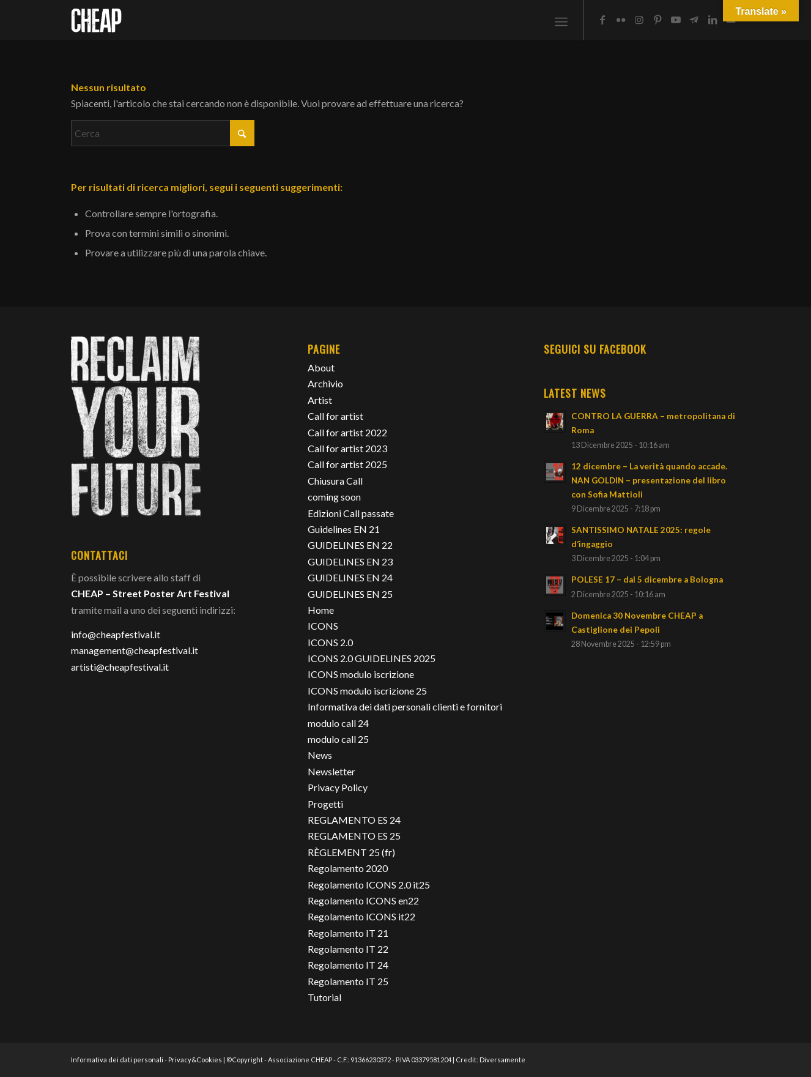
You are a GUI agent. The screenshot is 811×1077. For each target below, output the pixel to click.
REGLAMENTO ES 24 (354, 819)
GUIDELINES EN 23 (350, 561)
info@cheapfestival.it (115, 634)
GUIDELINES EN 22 (350, 545)
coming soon (334, 496)
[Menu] (561, 20)
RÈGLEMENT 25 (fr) (351, 852)
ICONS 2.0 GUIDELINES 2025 (371, 658)
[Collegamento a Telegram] (694, 19)
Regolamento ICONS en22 (363, 900)
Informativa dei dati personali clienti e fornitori (405, 706)
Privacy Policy (338, 787)
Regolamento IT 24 (348, 965)
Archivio (325, 383)
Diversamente (502, 1060)
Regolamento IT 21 (348, 933)
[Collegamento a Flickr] (621, 19)
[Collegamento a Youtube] (676, 19)
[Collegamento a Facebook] (602, 19)
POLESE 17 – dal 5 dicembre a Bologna (647, 579)
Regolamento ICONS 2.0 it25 (369, 884)
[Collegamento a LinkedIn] (712, 19)
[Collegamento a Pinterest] (657, 19)
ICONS (323, 626)
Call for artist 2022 (347, 432)
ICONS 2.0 (330, 642)
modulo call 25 (338, 739)
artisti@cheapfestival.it (120, 667)
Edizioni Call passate (351, 513)
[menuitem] (561, 20)
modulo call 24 (338, 723)
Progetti (325, 804)
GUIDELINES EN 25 (350, 594)
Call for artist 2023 (347, 448)
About (321, 367)
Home (321, 610)
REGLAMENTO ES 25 (354, 835)
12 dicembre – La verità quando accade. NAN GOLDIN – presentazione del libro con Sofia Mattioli (649, 480)
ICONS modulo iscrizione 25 (367, 690)
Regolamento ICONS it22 (361, 916)
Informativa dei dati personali (117, 1060)
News (320, 755)
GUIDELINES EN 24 (350, 577)
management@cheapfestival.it (134, 650)
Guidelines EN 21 (344, 529)
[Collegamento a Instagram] (639, 19)
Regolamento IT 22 (348, 949)
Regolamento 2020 (348, 868)
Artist (320, 400)
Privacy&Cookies (195, 1060)
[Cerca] (162, 133)
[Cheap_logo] (96, 20)
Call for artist (335, 416)
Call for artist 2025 (347, 464)
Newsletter (331, 771)
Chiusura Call (335, 480)
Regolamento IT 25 (348, 981)
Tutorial (324, 997)
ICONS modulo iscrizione (361, 674)
